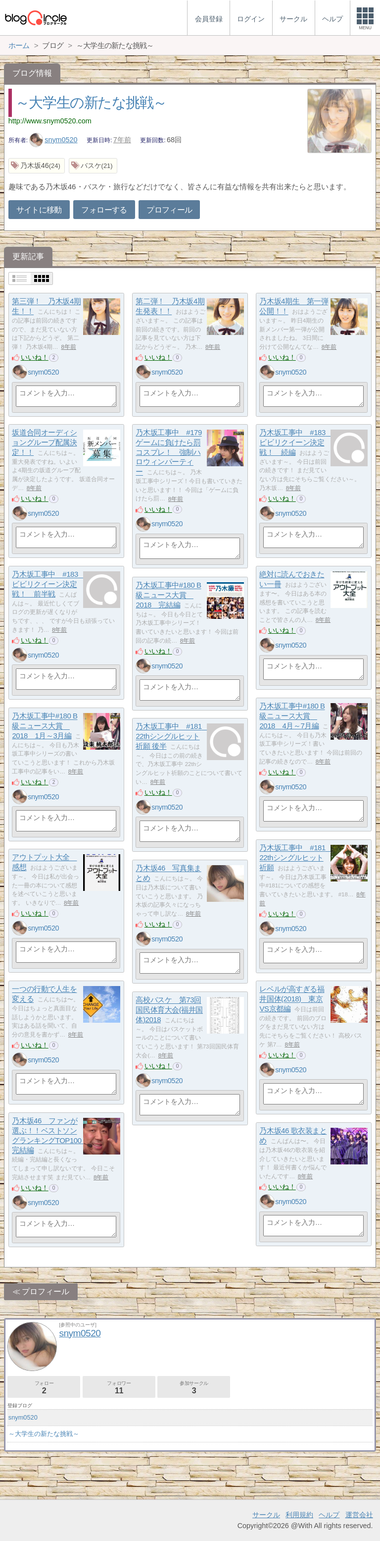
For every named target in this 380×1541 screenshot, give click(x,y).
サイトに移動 (39, 210)
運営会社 (359, 1515)
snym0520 (53, 140)
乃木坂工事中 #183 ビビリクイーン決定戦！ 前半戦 (48, 584)
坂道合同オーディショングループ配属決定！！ (44, 442)
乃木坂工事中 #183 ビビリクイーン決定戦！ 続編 (295, 442)
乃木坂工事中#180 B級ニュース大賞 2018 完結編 (168, 595)
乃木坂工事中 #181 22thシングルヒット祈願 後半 (172, 736)
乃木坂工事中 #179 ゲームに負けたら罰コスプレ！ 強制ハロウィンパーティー (168, 452)
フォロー (43, 1387)
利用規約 (299, 1515)
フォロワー (119, 1387)
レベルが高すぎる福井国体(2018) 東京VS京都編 (291, 999)
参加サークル (193, 1387)
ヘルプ (329, 1515)
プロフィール (169, 210)
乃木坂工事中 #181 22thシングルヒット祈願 (295, 858)
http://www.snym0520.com (50, 121)
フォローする (104, 210)
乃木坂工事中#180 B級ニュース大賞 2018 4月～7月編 (292, 716)
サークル (266, 1515)
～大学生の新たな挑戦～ (91, 102)
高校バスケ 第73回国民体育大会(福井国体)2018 (169, 1010)
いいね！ (34, 357)
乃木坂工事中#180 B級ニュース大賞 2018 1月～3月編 (44, 726)
